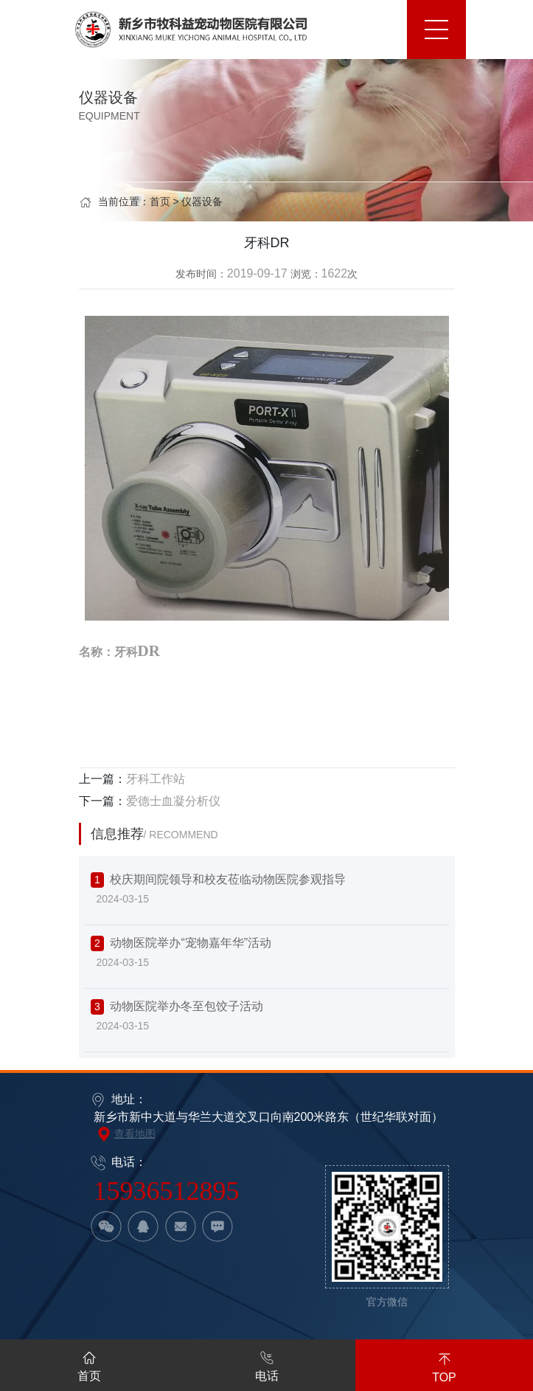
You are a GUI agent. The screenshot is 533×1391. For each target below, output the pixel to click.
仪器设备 (202, 201)
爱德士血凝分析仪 (173, 801)
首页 (160, 201)
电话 (267, 1363)
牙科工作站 (155, 779)
